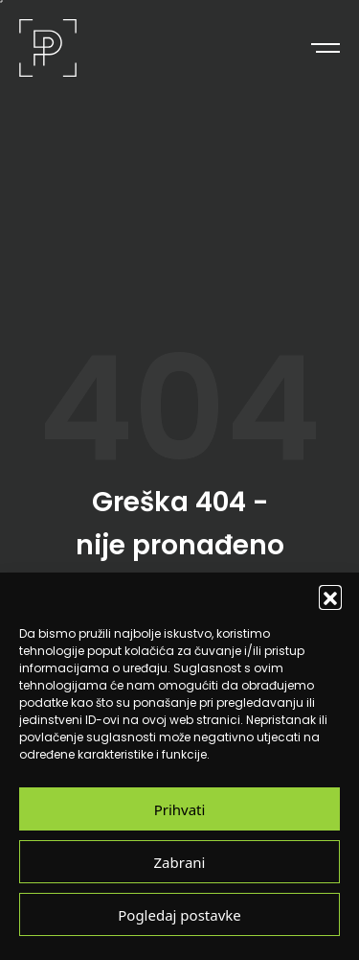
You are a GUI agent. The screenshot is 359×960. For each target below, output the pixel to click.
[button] (330, 596)
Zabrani (180, 862)
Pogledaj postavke (179, 914)
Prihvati (180, 809)
